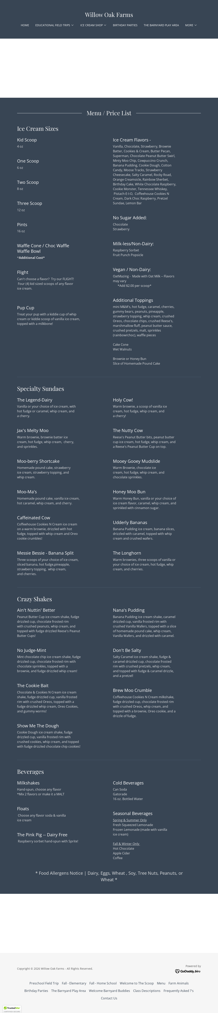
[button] (54, 25)
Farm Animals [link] (179, 983)
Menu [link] (161, 983)
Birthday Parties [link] (125, 25)
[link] (109, 16)
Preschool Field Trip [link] (44, 983)
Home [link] (25, 25)
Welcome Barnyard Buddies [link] (109, 991)
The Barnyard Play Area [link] (161, 25)
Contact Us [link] (109, 998)
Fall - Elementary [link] (74, 983)
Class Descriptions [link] (146, 991)
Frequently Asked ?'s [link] (179, 991)
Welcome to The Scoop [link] (137, 983)
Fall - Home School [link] (103, 983)
